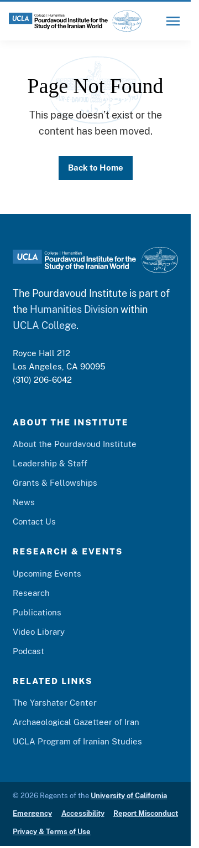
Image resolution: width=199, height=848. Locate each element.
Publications (37, 612)
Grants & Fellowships (55, 482)
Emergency (32, 813)
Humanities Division (74, 309)
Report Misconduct (145, 813)
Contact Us (34, 521)
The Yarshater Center (55, 702)
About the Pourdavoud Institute (75, 444)
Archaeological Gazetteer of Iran (76, 722)
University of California (129, 796)
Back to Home (95, 167)
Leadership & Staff (50, 463)
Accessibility (82, 813)
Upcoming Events (47, 573)
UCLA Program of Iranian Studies (77, 741)
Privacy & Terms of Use (52, 832)
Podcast (28, 651)
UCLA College (44, 325)
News (24, 502)
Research (31, 593)
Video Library (39, 631)
